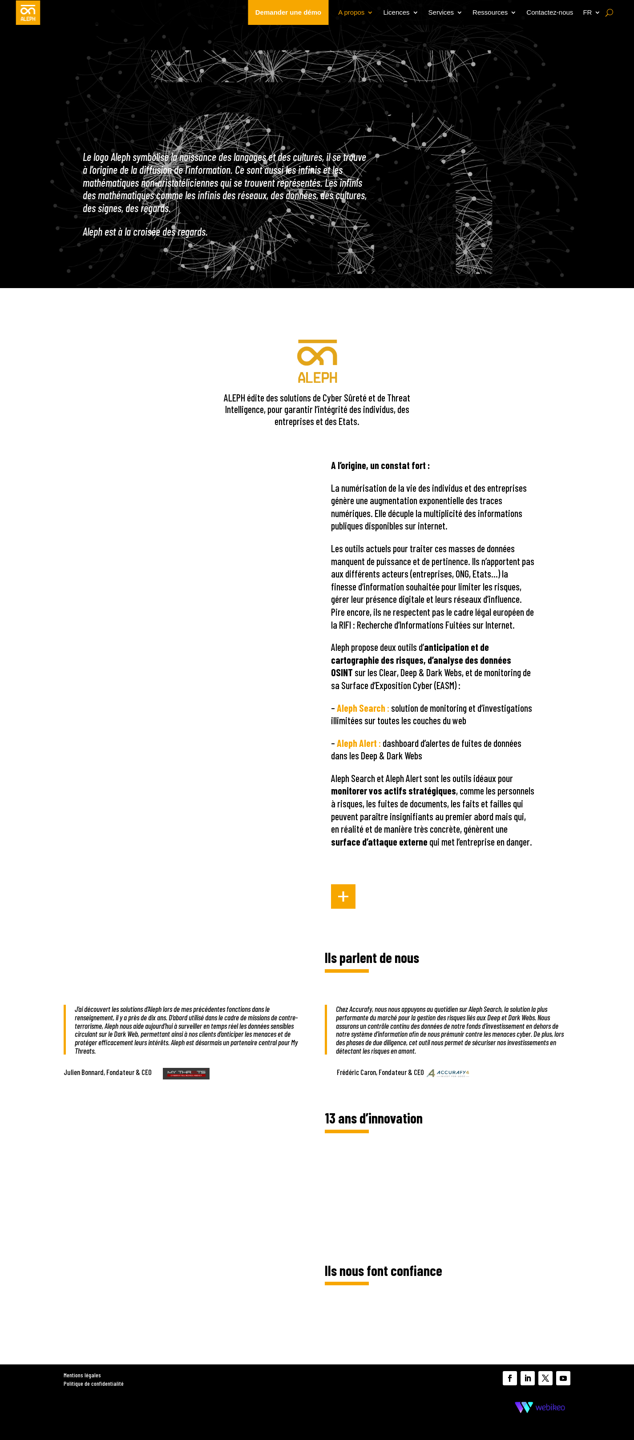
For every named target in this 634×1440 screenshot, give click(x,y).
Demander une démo (288, 12)
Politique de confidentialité (94, 1383)
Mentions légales (82, 1375)
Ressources (490, 12)
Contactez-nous (549, 12)
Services (441, 12)
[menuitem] (592, 12)
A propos (351, 12)
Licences (396, 12)
